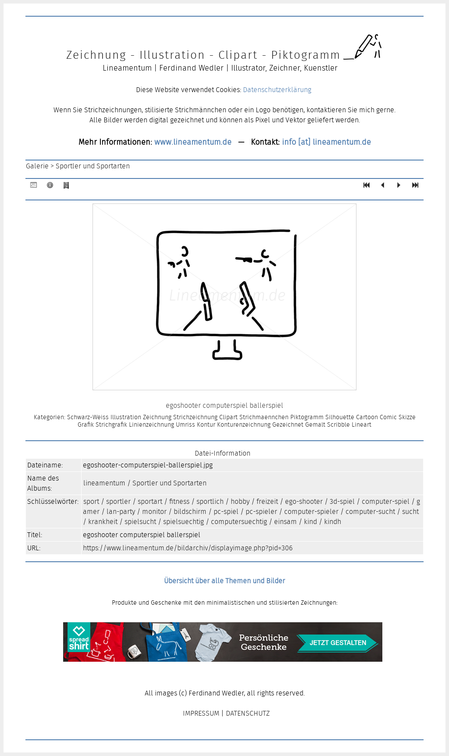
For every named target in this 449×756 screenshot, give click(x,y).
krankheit (103, 522)
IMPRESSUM (201, 713)
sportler (118, 501)
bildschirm (190, 511)
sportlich (210, 501)
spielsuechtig (183, 522)
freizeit (267, 501)
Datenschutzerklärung (277, 90)
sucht (410, 511)
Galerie (37, 166)
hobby (240, 501)
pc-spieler (261, 511)
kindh (332, 522)
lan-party (121, 511)
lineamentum (104, 483)
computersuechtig (239, 522)
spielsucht (140, 522)
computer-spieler (311, 511)
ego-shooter (304, 501)
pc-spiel (226, 511)
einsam (285, 522)
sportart (150, 501)
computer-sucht (370, 511)
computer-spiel (386, 501)
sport (91, 501)
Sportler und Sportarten (93, 166)
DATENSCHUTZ (248, 713)
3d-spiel (342, 501)
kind (310, 522)
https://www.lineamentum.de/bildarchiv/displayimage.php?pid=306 (187, 548)
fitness (179, 501)
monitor (154, 511)
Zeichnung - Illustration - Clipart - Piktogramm (203, 55)
